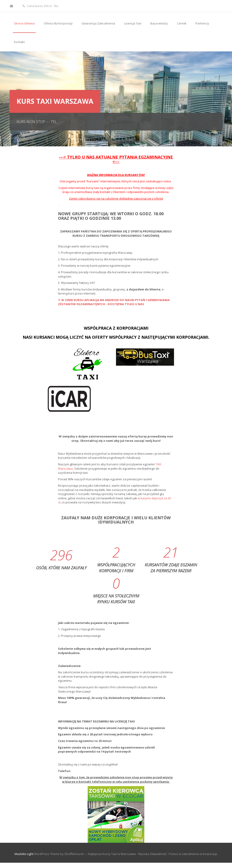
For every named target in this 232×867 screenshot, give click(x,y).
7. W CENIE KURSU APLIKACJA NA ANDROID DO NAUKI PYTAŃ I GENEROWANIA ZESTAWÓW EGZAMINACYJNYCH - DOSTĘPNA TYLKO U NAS (114, 302)
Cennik (181, 23)
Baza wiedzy (159, 23)
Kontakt (19, 42)
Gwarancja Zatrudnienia (98, 23)
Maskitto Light (23, 854)
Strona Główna (24, 23)
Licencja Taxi (132, 23)
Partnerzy (202, 23)
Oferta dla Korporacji (58, 23)
